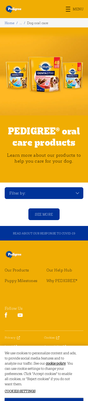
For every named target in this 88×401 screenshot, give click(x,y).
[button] (77, 9)
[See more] (44, 214)
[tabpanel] (44, 105)
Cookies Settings (55, 354)
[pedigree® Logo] (17, 254)
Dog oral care (37, 23)
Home (10, 23)
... (20, 23)
